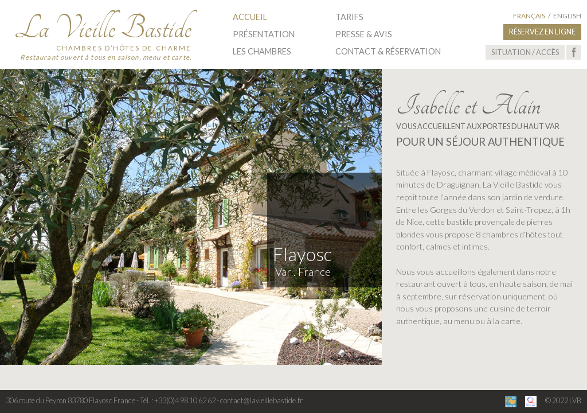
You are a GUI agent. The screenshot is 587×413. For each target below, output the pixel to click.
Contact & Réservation (388, 51)
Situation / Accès (525, 52)
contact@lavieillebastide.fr (261, 400)
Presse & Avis (363, 34)
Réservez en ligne (542, 31)
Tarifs (349, 17)
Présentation (264, 34)
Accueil (250, 17)
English (567, 15)
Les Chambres (262, 51)
